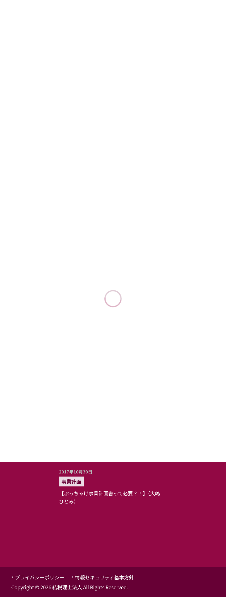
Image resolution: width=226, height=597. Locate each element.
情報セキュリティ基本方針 (104, 577)
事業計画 (71, 481)
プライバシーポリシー (40, 577)
